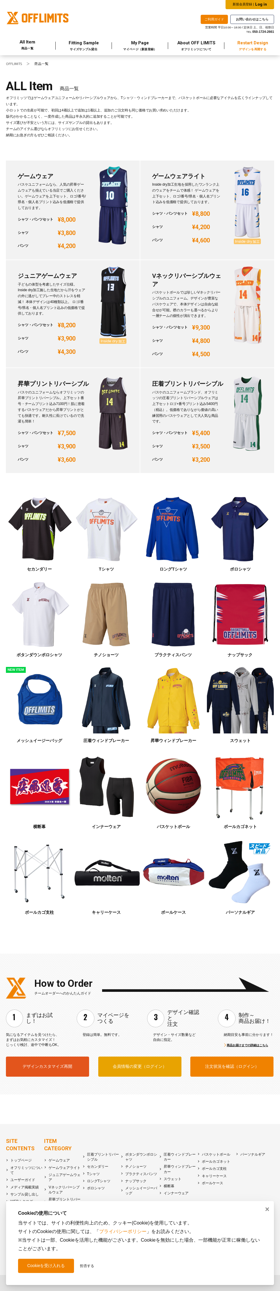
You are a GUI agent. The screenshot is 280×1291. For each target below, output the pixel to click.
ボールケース (212, 1183)
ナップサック (136, 1181)
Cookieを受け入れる (46, 1265)
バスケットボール (216, 1154)
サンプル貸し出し (24, 1194)
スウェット (172, 1179)
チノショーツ (136, 1166)
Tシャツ (93, 1174)
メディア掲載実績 (24, 1187)
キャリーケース (214, 1176)
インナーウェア (176, 1193)
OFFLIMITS (14, 63)
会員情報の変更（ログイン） (140, 1066)
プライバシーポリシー (123, 1231)
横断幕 (169, 1186)
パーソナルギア (252, 1154)
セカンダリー (97, 1166)
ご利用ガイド (214, 19)
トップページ (21, 1160)
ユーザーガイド (22, 1180)
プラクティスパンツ (141, 1174)
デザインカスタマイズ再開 (47, 1066)
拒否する (87, 1266)
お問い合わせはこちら (252, 19)
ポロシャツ (96, 1188)
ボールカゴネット (216, 1161)
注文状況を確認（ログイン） (232, 1066)
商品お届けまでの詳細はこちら (247, 1045)
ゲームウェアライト (65, 1168)
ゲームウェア (59, 1160)
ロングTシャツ (99, 1181)
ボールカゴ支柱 (214, 1169)
